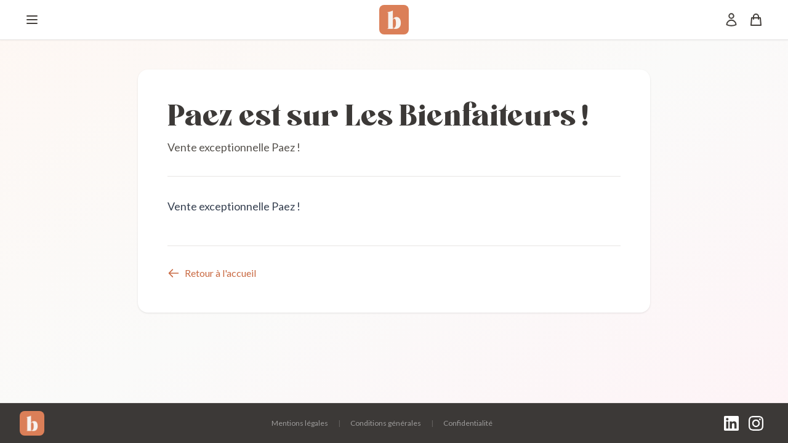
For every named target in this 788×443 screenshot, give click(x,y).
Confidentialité (467, 423)
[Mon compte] (731, 19)
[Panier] (756, 19)
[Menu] (32, 19)
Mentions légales (299, 423)
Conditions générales (385, 423)
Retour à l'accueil (211, 273)
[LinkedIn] (731, 423)
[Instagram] (756, 423)
